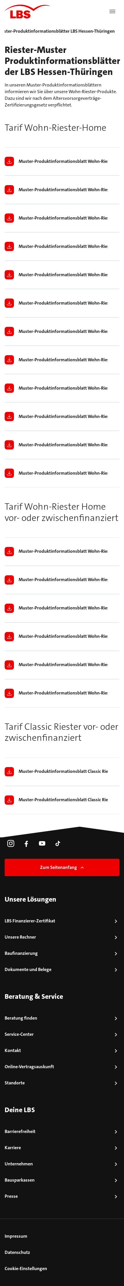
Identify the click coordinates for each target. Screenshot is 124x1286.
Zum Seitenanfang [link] (62, 867)
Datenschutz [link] (17, 1252)
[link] (11, 843)
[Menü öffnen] (112, 12)
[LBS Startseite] (27, 12)
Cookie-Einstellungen (26, 1268)
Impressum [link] (16, 1236)
